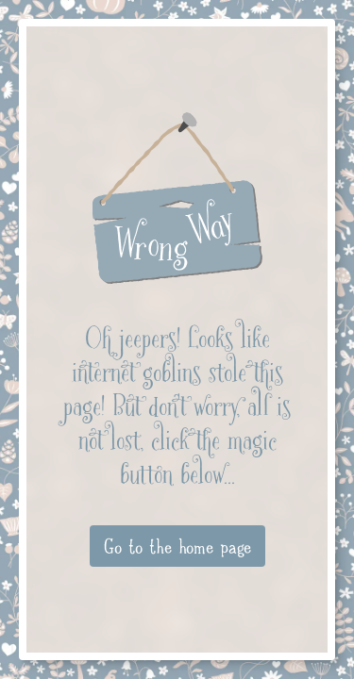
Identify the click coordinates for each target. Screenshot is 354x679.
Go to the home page (177, 546)
